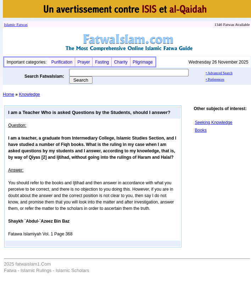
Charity (121, 62)
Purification (61, 62)
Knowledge (29, 94)
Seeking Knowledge (213, 122)
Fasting (102, 62)
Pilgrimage (143, 62)
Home (8, 94)
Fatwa (21, 24)
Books (200, 130)
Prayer (83, 62)
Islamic (9, 24)
